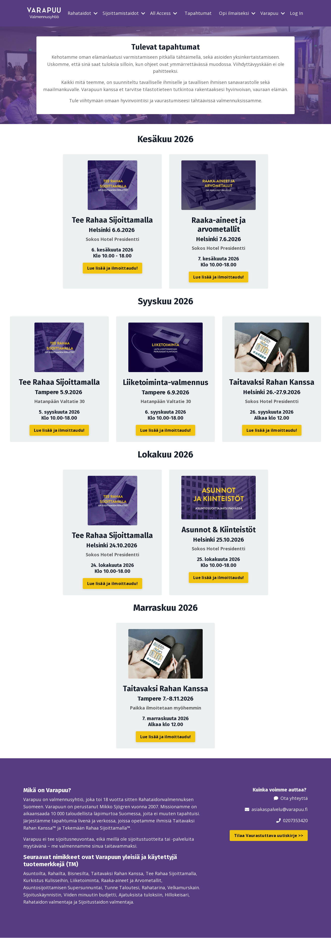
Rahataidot (83, 13)
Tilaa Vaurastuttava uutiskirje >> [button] (268, 835)
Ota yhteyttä (294, 798)
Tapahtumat (198, 13)
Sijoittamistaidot (124, 13)
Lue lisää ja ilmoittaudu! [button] (112, 268)
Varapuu (272, 13)
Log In (296, 13)
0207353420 (295, 820)
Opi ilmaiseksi (237, 13)
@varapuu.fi (295, 809)
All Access (163, 13)
